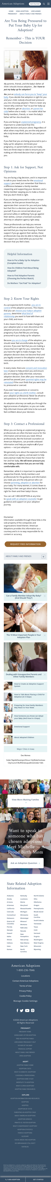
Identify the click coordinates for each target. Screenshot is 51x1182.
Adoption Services (25, 1119)
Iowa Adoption (22, 11)
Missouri (23, 921)
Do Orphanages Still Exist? (25, 1143)
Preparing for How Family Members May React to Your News (28, 706)
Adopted (25, 1105)
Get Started (35, 4)
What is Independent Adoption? (25, 1126)
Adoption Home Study (25, 1079)
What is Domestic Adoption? (25, 1072)
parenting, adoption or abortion (25, 482)
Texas (36, 927)
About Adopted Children (24, 737)
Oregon (36, 905)
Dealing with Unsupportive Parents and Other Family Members (26, 675)
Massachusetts (25, 908)
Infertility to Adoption (25, 1082)
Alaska (9, 899)
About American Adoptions (25, 1116)
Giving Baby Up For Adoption (25, 1035)
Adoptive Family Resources (25, 1089)
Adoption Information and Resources (25, 1098)
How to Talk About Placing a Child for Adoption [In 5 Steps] (29, 695)
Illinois (9, 940)
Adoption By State (25, 1109)
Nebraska (23, 928)
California (10, 908)
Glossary (25, 1136)
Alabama (10, 896)
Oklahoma (37, 902)
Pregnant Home (25, 1032)
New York (23, 946)
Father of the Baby (25, 1045)
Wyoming (37, 949)
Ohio (35, 899)
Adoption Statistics (25, 1129)
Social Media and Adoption (25, 1140)
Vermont (37, 933)
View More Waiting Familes (25, 801)
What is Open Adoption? (25, 1086)
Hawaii (9, 933)
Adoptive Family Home (25, 1065)
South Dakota (39, 920)
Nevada (23, 931)
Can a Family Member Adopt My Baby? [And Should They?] (26, 597)
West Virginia (39, 943)
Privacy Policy (25, 991)
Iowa (9, 946)
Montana (23, 924)
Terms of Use (25, 986)
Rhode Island (38, 912)
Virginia (37, 936)
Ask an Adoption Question (25, 863)
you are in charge (19, 340)
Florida (9, 927)
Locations (25, 976)
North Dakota (39, 896)
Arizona (10, 902)
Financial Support (25, 1049)
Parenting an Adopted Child (25, 1112)
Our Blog (25, 1147)
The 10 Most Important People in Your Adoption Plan (26, 636)
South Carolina (37, 916)
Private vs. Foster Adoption (25, 1123)
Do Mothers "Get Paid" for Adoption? (24, 283)
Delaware (10, 918)
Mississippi (24, 918)
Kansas (9, 949)
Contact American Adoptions (25, 981)
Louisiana (24, 899)
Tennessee (37, 924)
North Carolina (23, 950)
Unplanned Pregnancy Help (25, 1042)
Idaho (9, 936)
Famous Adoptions (25, 1133)
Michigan (23, 912)
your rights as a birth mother (23, 393)
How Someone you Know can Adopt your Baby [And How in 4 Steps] (28, 717)
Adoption (25, 1102)
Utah (35, 930)
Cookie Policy (25, 996)
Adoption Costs (25, 1069)
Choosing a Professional (25, 1075)
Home (11, 11)
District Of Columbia (11, 922)
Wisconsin (37, 946)
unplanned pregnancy (31, 122)
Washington (38, 940)
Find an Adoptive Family (25, 1039)
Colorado (10, 912)
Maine (22, 902)
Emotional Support (22, 726)
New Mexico (24, 943)
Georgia (10, 930)
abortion (26, 108)
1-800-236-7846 (25, 970)
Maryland (24, 905)
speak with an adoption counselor (21, 499)
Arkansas (10, 905)
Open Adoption (25, 1056)
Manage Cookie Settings (25, 1001)
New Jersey (24, 940)
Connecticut (11, 915)
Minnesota (24, 915)
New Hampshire (24, 935)
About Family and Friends (30, 14)
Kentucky (23, 896)
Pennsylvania (39, 908)
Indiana (10, 943)
